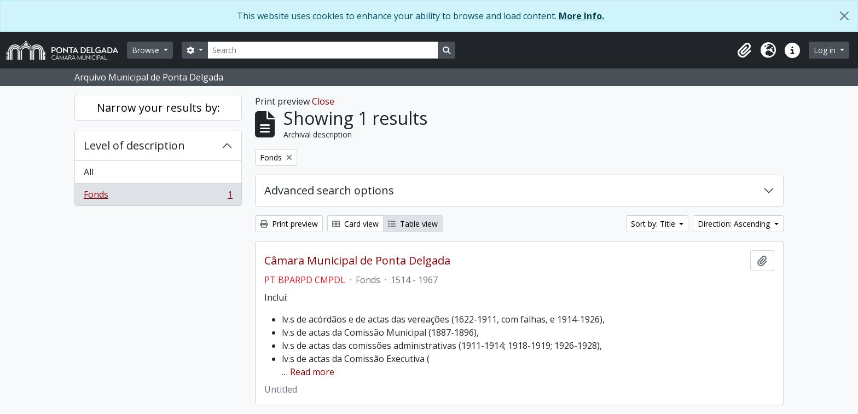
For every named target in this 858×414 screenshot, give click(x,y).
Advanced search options (329, 190)
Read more (312, 372)
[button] (744, 50)
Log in (826, 50)
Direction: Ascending (735, 224)
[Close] (844, 16)
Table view (413, 224)
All (89, 172)
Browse (146, 50)
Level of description (134, 145)
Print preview (289, 224)
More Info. (581, 16)
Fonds (158, 196)
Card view (355, 224)
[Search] (322, 50)
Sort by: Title (654, 224)
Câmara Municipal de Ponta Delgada (357, 260)
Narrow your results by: (158, 107)
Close (323, 101)
